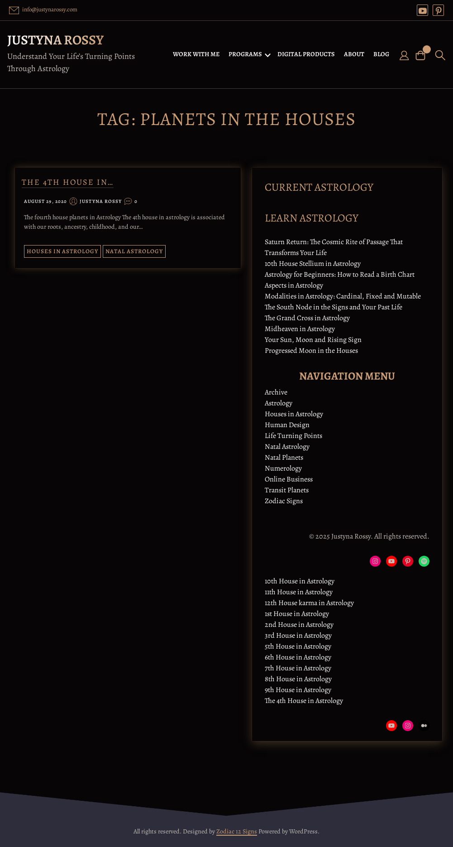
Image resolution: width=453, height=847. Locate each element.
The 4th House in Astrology (304, 701)
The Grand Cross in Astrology (307, 318)
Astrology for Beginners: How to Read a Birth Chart (340, 274)
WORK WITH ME (196, 54)
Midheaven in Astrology (300, 329)
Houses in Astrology (62, 251)
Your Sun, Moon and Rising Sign (313, 340)
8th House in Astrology (298, 679)
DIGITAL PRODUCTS (306, 54)
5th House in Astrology (298, 646)
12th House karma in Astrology (309, 603)
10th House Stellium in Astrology (313, 264)
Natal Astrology (134, 251)
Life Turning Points (293, 436)
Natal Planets (284, 457)
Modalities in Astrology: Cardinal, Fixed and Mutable (343, 296)
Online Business (289, 479)
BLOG (381, 54)
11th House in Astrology (299, 592)
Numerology (283, 468)
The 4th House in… (68, 182)
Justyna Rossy (55, 40)
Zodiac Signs (284, 501)
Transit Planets (287, 490)
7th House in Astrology (298, 668)
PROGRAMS (245, 54)
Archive (276, 392)
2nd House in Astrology (299, 625)
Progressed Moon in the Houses (311, 351)
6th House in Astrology (298, 657)
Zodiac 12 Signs (236, 831)
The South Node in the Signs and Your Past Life (333, 307)
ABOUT (354, 54)
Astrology (278, 403)
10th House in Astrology (299, 581)
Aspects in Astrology (294, 285)
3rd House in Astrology (298, 635)
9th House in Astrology (298, 690)
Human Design (287, 425)
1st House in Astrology (297, 614)
